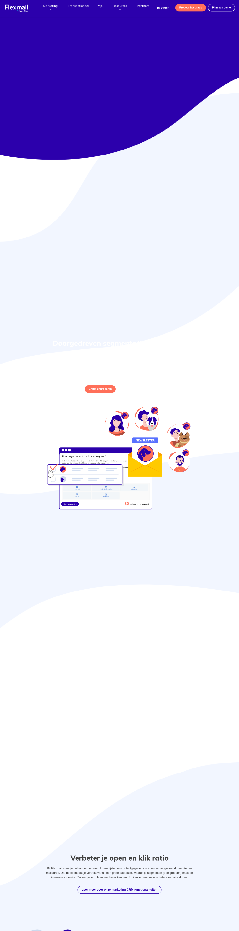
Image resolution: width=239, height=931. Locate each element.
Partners (143, 6)
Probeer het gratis (190, 7)
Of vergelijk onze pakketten (135, 388)
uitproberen (100, 388)
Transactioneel (78, 6)
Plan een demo (221, 7)
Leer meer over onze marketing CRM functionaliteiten (119, 889)
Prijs (100, 6)
